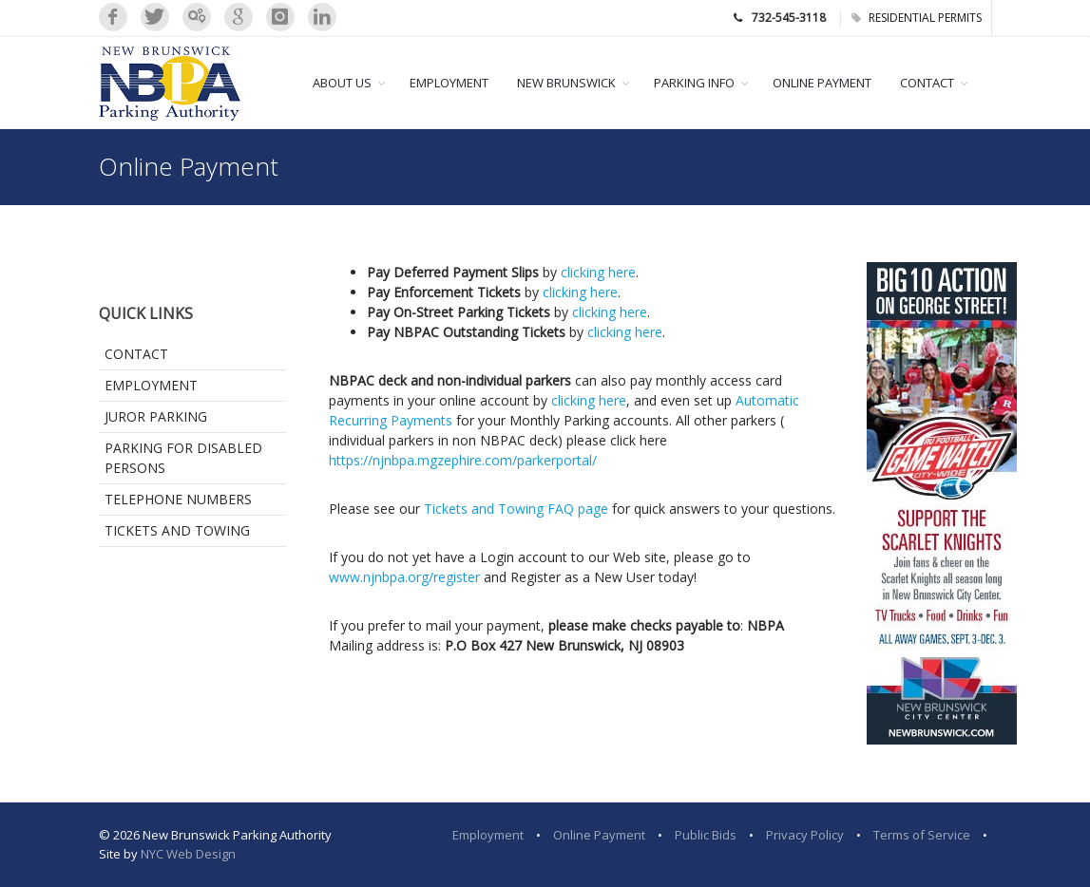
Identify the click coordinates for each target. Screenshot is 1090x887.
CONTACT (927, 82)
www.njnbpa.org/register (404, 577)
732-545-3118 (789, 17)
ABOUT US (342, 82)
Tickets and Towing (177, 530)
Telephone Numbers (178, 499)
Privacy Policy (805, 834)
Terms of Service (921, 834)
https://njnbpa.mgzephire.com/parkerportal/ (463, 460)
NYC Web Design (188, 853)
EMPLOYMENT (449, 82)
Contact (136, 354)
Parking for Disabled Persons (183, 458)
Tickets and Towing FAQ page (516, 509)
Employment (151, 385)
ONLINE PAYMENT (822, 82)
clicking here (598, 272)
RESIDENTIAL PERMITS (916, 17)
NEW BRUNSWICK (566, 82)
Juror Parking (156, 416)
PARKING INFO (694, 82)
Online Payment (599, 834)
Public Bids (705, 834)
